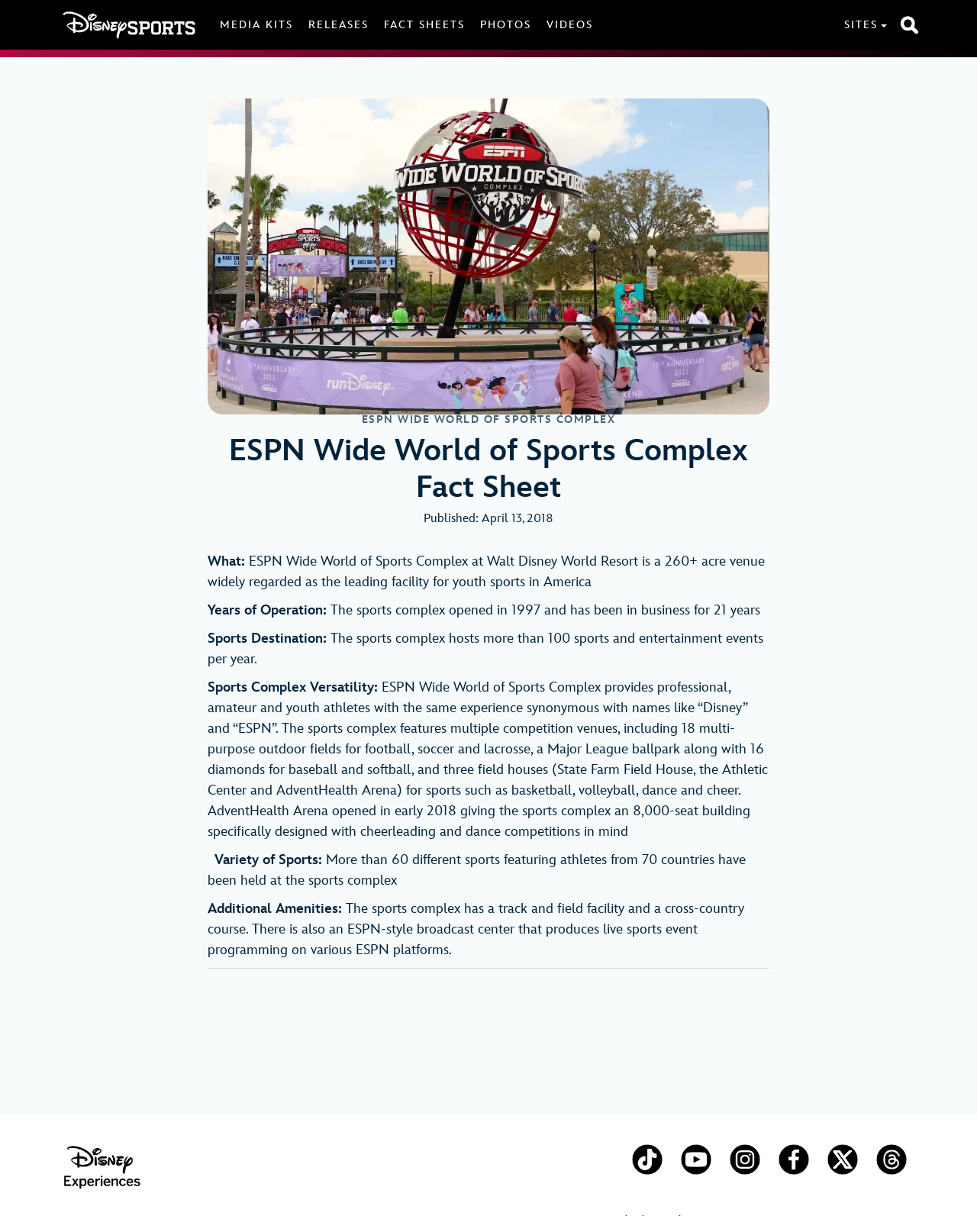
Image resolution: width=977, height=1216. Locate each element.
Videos (570, 24)
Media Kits (256, 24)
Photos (505, 24)
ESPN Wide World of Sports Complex (489, 419)
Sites (861, 24)
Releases (338, 24)
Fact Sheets (424, 24)
